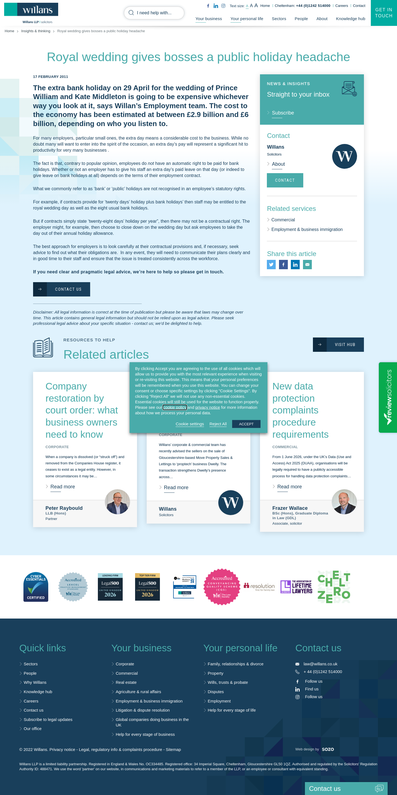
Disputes (216, 691)
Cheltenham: (303, 6)
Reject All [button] (218, 423)
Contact (359, 6)
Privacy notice (62, 749)
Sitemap (173, 749)
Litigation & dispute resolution (143, 710)
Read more (62, 486)
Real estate (126, 682)
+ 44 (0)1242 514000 (323, 671)
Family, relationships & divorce (236, 663)
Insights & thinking (35, 31)
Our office (33, 728)
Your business (208, 19)
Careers (341, 6)
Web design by (314, 749)
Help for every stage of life (232, 710)
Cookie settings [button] (190, 423)
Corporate (125, 663)
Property (216, 673)
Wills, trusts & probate (228, 682)
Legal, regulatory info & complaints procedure (120, 749)
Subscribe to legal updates (48, 719)
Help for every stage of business (145, 734)
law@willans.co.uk (320, 663)
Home (265, 6)
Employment (219, 701)
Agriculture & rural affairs (138, 691)
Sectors (279, 19)
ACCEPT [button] (246, 424)
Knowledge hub (350, 19)
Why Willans (35, 682)
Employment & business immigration (307, 229)
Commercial (283, 219)
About (322, 19)
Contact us (34, 710)
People (301, 19)
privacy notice (207, 407)
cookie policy (174, 407)
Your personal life (246, 19)
